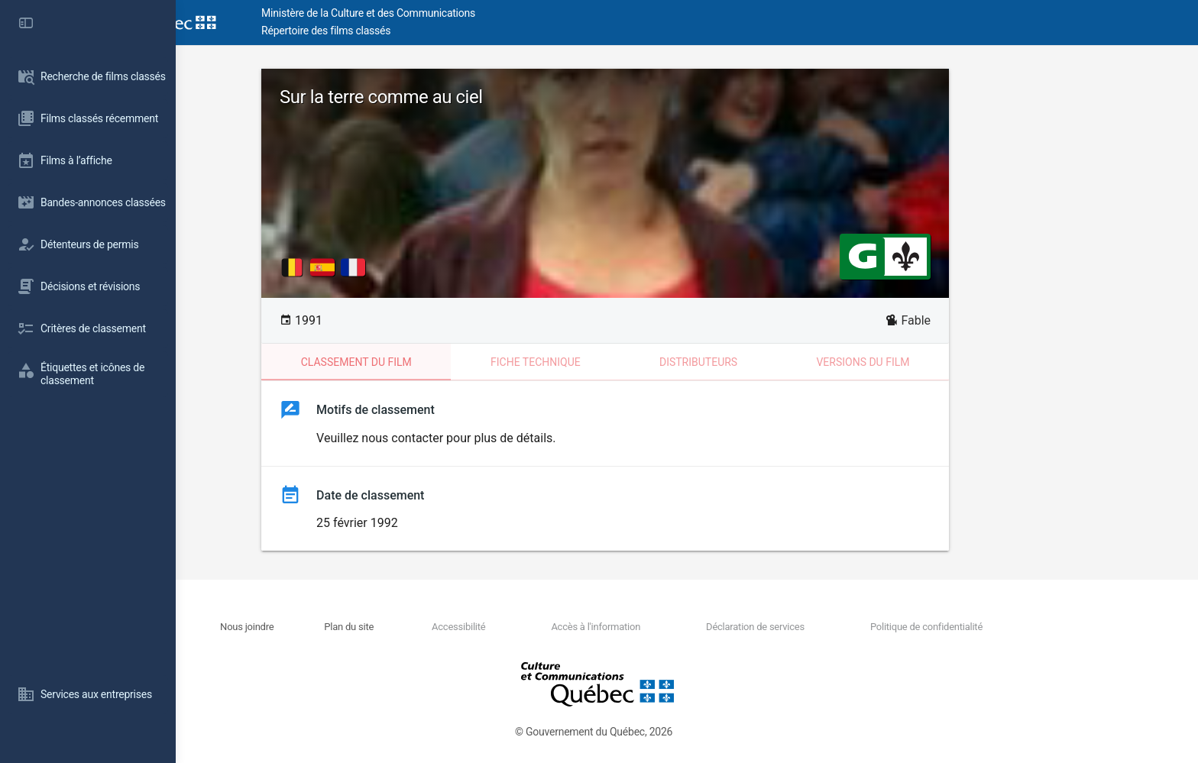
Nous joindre (329, 626)
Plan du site (431, 626)
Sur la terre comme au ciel (462, 97)
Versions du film (944, 362)
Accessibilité (540, 626)
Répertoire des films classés (408, 30)
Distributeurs (780, 362)
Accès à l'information (677, 626)
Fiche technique (617, 362)
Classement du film (438, 362)
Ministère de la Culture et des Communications (451, 13)
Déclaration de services (837, 626)
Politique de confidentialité (1007, 626)
